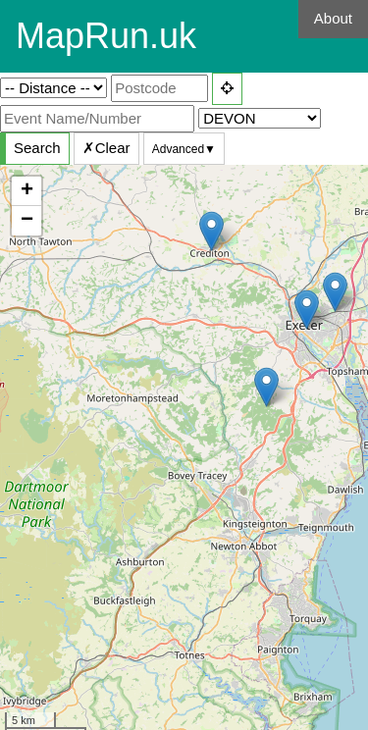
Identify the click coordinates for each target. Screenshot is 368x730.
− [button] (27, 220)
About (333, 18)
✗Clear (106, 147)
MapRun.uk (106, 36)
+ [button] (27, 191)
